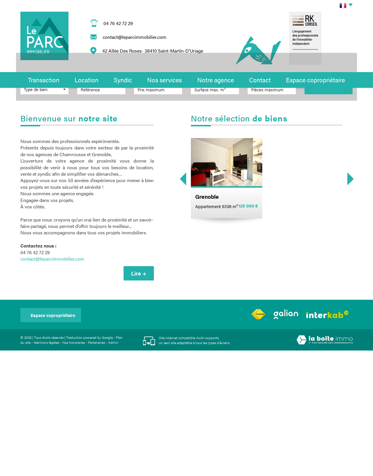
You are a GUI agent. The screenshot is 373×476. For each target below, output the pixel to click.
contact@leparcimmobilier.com (134, 37)
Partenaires (96, 467)
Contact (260, 79)
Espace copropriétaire (315, 79)
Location (86, 79)
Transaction (43, 79)
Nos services (164, 79)
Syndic (123, 79)
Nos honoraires (73, 467)
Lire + (138, 399)
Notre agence (215, 79)
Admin (113, 467)
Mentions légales (46, 467)
